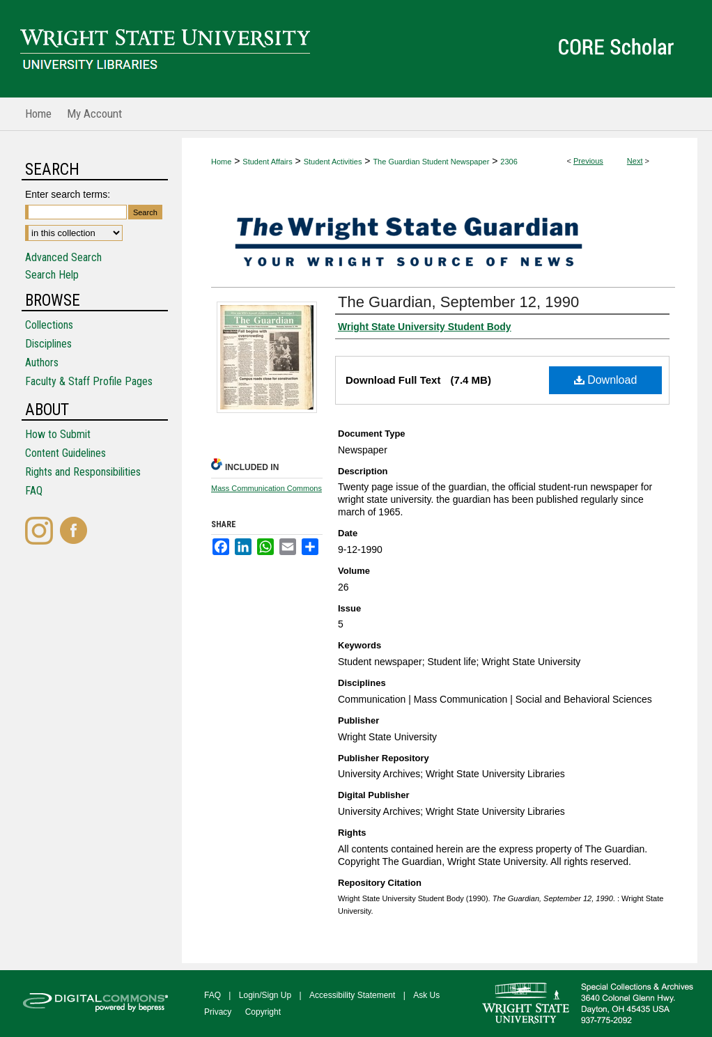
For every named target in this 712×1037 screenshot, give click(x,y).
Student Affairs (267, 161)
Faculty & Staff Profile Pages (89, 381)
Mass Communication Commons (266, 488)
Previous (588, 161)
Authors (42, 362)
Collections (49, 325)
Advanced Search (63, 257)
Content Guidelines (65, 453)
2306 (508, 161)
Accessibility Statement (352, 995)
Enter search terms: (67, 194)
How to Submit (58, 434)
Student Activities (333, 161)
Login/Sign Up (265, 995)
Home (221, 161)
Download (605, 380)
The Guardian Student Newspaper (431, 161)
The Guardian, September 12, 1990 (458, 302)
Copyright (263, 1012)
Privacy (217, 1012)
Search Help (52, 274)
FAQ (33, 490)
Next (635, 161)
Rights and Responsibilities (83, 471)
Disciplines (48, 343)
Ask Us (426, 995)
